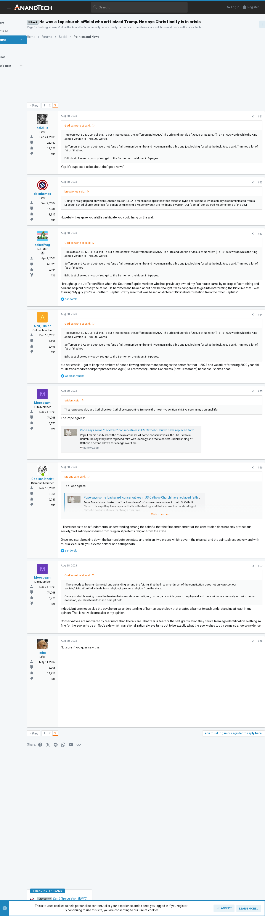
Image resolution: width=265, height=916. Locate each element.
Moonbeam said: (97, 527)
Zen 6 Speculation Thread (230, 346)
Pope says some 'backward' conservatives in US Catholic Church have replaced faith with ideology (169, 477)
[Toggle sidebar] (258, 24)
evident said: (95, 443)
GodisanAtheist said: (100, 125)
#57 (186, 630)
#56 (186, 518)
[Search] (123, 7)
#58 (186, 725)
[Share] (180, 116)
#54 (186, 344)
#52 (186, 187)
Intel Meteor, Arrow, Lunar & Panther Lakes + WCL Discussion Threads (231, 276)
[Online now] (65, 526)
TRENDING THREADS (216, 234)
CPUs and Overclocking (220, 262)
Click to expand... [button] (136, 163)
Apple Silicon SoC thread (230, 325)
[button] (8, 7)
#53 (186, 245)
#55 (186, 434)
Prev (58, 105)
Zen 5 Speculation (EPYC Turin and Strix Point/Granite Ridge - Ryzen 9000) (230, 247)
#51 (186, 116)
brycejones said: (97, 196)
